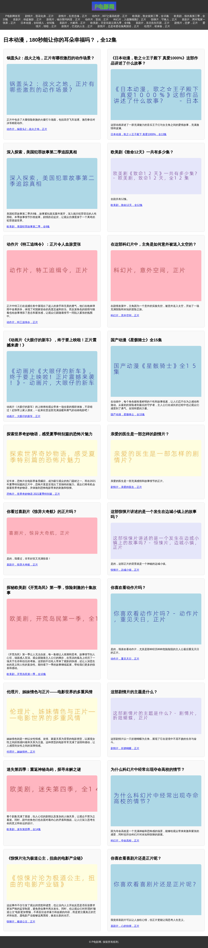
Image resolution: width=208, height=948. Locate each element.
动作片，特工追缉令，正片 (22, 322)
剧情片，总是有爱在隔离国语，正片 (118, 26)
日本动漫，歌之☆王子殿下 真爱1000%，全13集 (139, 134)
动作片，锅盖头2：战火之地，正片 (27, 129)
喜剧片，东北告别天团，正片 (152, 22)
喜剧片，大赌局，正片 (72, 22)
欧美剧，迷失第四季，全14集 (24, 829)
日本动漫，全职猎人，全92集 (38, 22)
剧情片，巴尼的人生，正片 (77, 26)
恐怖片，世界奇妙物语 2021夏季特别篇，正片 (33, 493)
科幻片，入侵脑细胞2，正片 (129, 19)
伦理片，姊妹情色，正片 (21, 751)
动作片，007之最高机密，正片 (110, 16)
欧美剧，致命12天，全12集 (127, 205)
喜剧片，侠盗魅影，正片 (27, 19)
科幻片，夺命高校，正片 (125, 840)
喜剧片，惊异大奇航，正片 (22, 564)
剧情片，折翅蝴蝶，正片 (125, 748)
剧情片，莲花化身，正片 (39, 16)
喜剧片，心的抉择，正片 (125, 926)
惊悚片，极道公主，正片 (21, 921)
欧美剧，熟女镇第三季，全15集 (150, 16)
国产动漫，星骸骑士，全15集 (128, 414)
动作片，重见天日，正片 (125, 658)
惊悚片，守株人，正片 (164, 19)
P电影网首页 (12, 16)
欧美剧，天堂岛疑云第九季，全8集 (110, 22)
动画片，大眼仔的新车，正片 (23, 416)
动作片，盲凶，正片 (97, 19)
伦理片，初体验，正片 (157, 26)
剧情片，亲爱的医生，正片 (126, 487)
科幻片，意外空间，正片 (125, 315)
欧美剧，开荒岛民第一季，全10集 (26, 674)
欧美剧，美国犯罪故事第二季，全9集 (28, 226)
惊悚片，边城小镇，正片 (125, 569)
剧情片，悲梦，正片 (186, 22)
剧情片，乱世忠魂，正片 (72, 16)
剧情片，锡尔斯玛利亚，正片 (63, 19)
